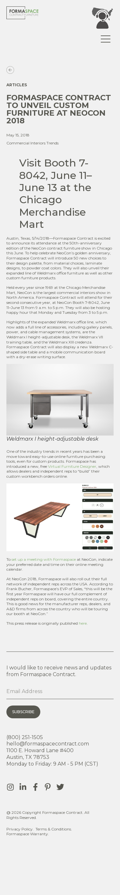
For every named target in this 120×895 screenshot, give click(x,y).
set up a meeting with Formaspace (44, 559)
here (83, 623)
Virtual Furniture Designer (72, 466)
